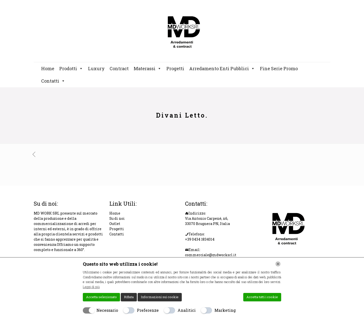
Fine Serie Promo (279, 68)
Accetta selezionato (101, 297)
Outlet (114, 223)
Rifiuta (129, 297)
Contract (119, 68)
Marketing (225, 310)
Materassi (147, 68)
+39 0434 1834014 (199, 239)
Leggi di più (91, 287)
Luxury (96, 68)
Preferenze (148, 310)
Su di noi (117, 218)
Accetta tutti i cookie (262, 297)
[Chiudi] (278, 264)
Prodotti (71, 68)
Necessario (107, 310)
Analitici (187, 310)
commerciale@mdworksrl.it (210, 255)
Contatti (53, 81)
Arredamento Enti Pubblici (222, 68)
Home (47, 68)
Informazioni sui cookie (160, 297)
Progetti (175, 68)
